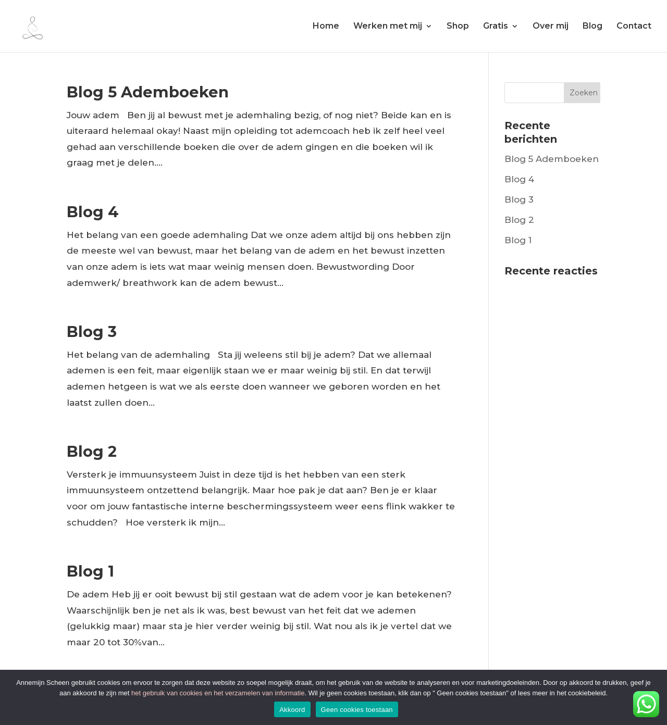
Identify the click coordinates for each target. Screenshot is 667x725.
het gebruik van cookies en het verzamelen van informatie (217, 693)
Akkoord (292, 710)
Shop (458, 26)
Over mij (551, 26)
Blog (592, 26)
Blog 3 (92, 331)
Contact (633, 26)
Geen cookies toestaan (357, 710)
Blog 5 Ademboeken (148, 92)
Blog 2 (92, 451)
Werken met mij (387, 26)
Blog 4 (93, 212)
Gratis (495, 26)
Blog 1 (90, 571)
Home (326, 26)
